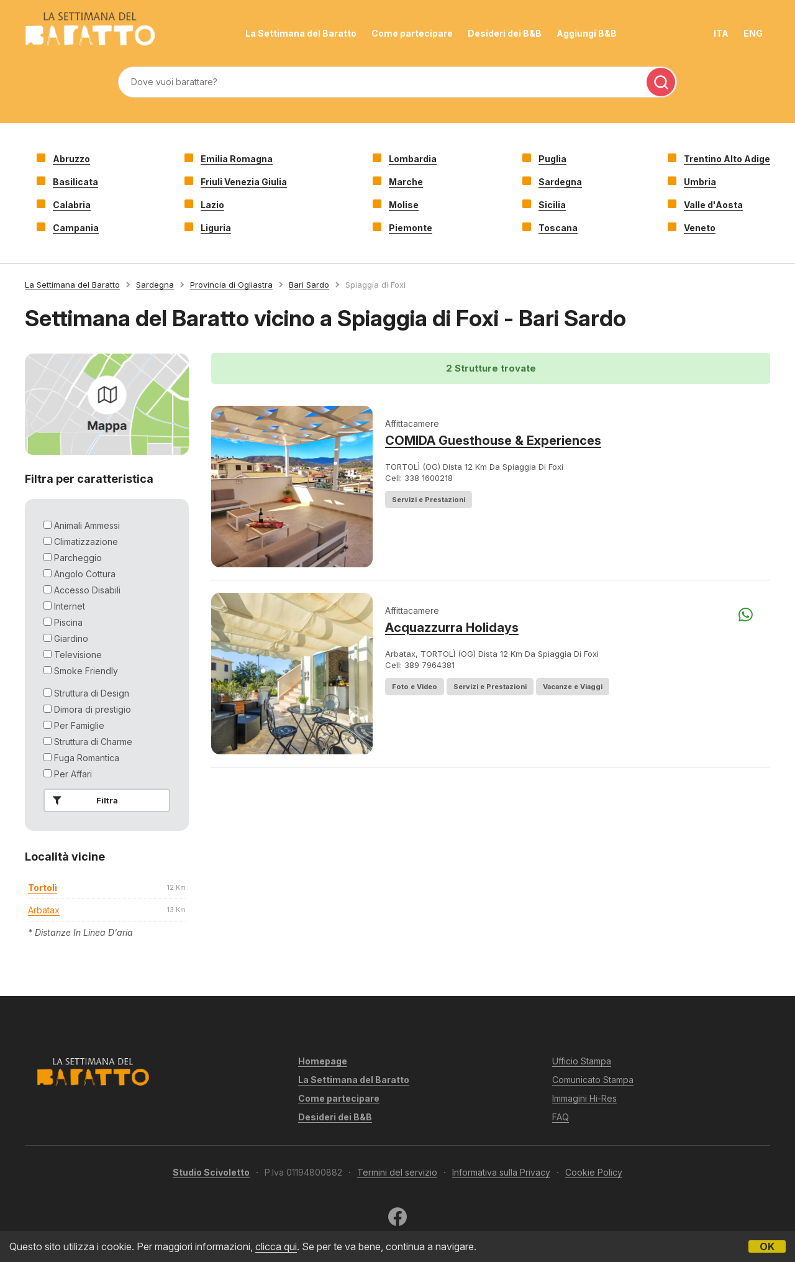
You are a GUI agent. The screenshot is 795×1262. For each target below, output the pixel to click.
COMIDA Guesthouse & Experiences (493, 440)
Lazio (212, 204)
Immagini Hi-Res (584, 1098)
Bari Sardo (309, 285)
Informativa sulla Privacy (501, 1172)
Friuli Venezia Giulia (244, 181)
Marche (406, 181)
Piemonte (410, 227)
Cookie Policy (593, 1172)
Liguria (216, 227)
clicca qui (276, 1246)
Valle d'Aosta (713, 204)
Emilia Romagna (237, 158)
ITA (721, 33)
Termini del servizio (397, 1172)
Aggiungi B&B (586, 33)
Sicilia (552, 204)
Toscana (558, 227)
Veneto (700, 227)
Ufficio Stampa (581, 1061)
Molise (404, 204)
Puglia (552, 158)
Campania (76, 227)
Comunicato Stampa (593, 1079)
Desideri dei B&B (505, 33)
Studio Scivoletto (211, 1172)
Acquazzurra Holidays (452, 627)
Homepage (322, 1061)
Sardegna (560, 181)
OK (767, 1246)
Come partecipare (412, 33)
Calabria (72, 204)
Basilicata (75, 181)
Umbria (700, 181)
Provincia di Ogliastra (231, 285)
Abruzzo (71, 158)
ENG (753, 33)
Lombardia (413, 158)
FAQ (560, 1117)
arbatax (44, 910)
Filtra (83, 800)
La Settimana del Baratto (301, 33)
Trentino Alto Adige (727, 158)
